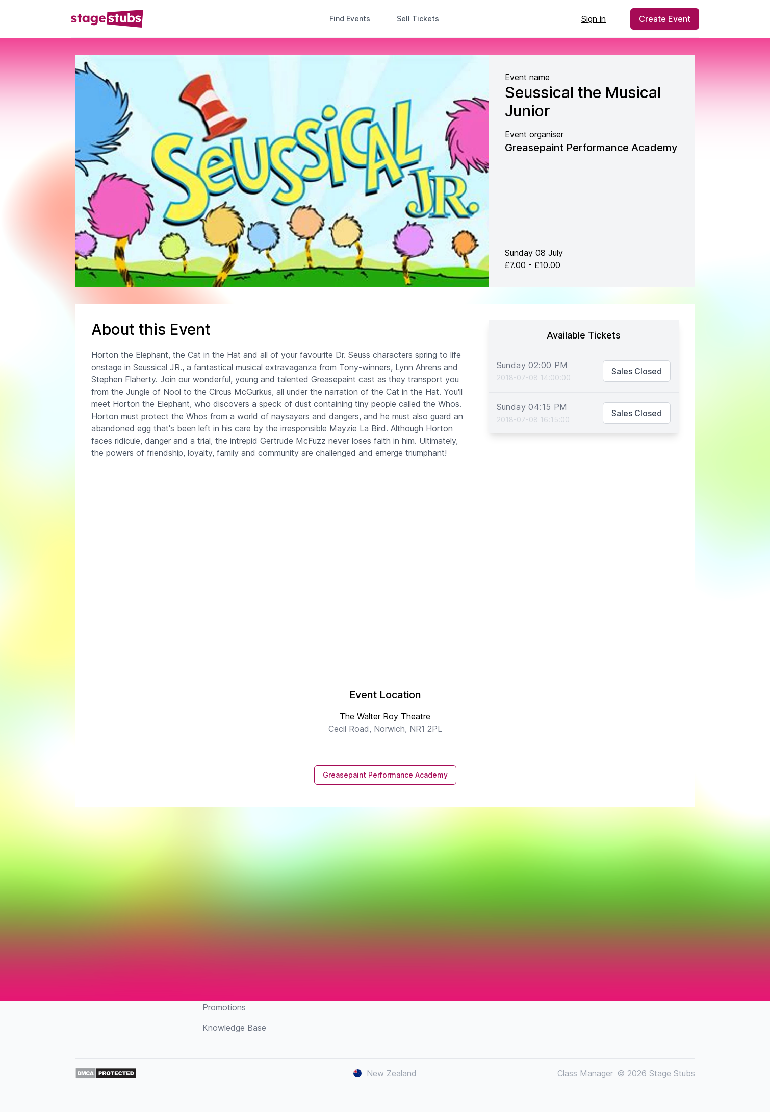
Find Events (349, 18)
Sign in (593, 19)
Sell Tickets (422, 18)
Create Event (664, 19)
